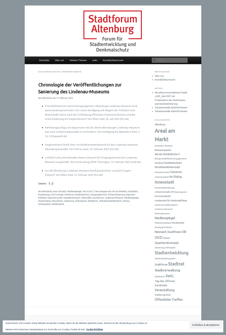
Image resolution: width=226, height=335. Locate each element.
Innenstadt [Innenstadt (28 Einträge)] (164, 182)
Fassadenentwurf (71, 198)
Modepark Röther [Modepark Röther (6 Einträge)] (163, 227)
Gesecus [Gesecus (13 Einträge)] (176, 172)
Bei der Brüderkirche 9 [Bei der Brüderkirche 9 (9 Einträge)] (167, 154)
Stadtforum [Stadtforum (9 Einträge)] (161, 264)
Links (94, 60)
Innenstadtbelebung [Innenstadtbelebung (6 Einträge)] (164, 188)
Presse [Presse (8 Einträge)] (166, 238)
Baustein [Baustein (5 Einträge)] (169, 146)
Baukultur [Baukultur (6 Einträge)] (159, 146)
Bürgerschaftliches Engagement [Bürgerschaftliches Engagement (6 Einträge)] (170, 158)
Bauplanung (44, 194)
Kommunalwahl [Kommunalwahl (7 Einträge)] (162, 196)
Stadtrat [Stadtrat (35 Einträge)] (176, 264)
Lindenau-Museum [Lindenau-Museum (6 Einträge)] (164, 209)
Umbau (125, 201)
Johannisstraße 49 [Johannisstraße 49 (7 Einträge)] (164, 192)
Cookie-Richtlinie (94, 329)
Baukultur (133, 191)
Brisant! (62, 191)
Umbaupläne (44, 204)
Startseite (44, 60)
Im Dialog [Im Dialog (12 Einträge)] (176, 176)
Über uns (59, 60)
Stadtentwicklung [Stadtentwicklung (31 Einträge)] (171, 252)
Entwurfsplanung (116, 194)
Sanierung (69, 201)
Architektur (121, 191)
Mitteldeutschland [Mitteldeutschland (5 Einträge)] (163, 223)
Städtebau (93, 201)
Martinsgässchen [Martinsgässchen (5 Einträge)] (162, 214)
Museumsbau (44, 201)
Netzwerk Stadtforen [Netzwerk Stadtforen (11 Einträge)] (168, 232)
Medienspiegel (74, 191)
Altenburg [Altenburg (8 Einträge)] (160, 124)
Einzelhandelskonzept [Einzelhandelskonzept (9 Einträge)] (167, 167)
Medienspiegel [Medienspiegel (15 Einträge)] (165, 218)
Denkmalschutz (82, 194)
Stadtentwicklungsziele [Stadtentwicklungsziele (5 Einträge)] (165, 259)
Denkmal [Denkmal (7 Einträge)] (159, 163)
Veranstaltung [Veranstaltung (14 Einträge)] (164, 290)
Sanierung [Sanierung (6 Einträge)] (160, 247)
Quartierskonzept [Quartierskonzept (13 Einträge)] (167, 242)
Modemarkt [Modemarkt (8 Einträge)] (178, 222)
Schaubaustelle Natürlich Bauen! (171, 107)
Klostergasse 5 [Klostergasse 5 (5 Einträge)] (180, 192)
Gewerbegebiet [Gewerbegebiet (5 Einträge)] (162, 177)
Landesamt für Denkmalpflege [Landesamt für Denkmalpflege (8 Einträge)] (171, 200)
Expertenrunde (54, 198)
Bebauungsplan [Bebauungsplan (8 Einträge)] (163, 150)
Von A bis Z (88, 191)
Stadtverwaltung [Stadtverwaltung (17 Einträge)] (167, 270)
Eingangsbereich (99, 194)
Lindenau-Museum (114, 198)
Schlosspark (81, 201)
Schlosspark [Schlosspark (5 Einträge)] (170, 248)
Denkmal (68, 194)
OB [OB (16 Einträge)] (184, 232)
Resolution (57, 201)
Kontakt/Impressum (113, 60)
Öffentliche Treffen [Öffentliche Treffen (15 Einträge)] (169, 299)
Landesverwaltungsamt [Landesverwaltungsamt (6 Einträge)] (166, 205)
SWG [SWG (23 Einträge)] (169, 276)
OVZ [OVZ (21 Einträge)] (158, 237)
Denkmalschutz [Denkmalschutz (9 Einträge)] (173, 162)
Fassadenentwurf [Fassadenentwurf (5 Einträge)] (162, 172)
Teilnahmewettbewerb (110, 201)
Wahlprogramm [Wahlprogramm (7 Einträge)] (163, 295)
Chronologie (57, 194)
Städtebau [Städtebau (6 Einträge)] (160, 276)
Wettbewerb (58, 204)
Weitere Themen (78, 60)
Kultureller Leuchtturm (92, 198)
